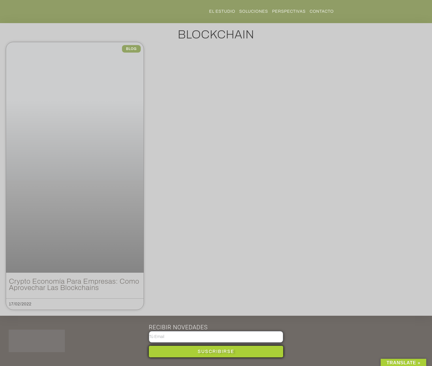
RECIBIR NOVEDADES (178, 327)
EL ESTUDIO (222, 11)
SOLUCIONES (253, 11)
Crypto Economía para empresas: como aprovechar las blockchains (74, 284)
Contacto (322, 11)
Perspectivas (288, 11)
